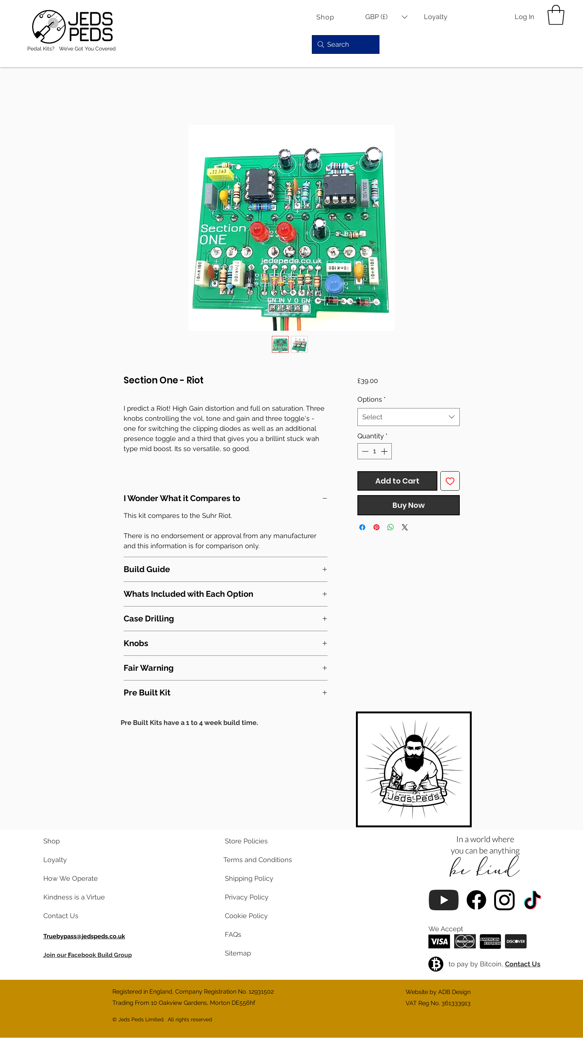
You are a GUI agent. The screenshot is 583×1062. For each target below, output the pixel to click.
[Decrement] (364, 451)
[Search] (345, 44)
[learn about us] (73, 878)
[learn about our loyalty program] (73, 859)
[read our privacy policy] (254, 897)
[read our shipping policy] (254, 878)
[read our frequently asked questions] (254, 934)
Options (371, 399)
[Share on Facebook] (362, 527)
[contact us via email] (73, 915)
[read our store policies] (254, 841)
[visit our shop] (73, 841)
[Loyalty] (440, 17)
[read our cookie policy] (254, 915)
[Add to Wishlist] (450, 481)
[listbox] (386, 17)
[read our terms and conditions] (254, 859)
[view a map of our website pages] (254, 953)
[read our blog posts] (73, 897)
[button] (386, 17)
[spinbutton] (374, 451)
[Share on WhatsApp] (390, 527)
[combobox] (408, 417)
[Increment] (385, 451)
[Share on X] (404, 527)
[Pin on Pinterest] (376, 527)
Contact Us (522, 964)
